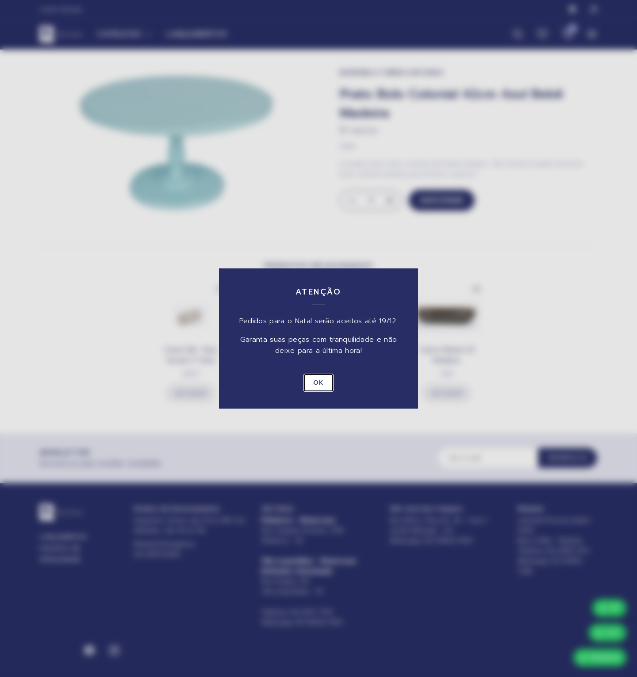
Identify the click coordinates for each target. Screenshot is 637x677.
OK (318, 382)
